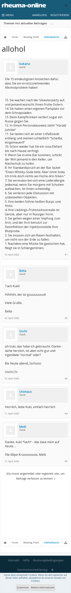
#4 (66, 413)
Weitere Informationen (43, 587)
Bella (22, 271)
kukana (24, 64)
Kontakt (13, 560)
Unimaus (25, 392)
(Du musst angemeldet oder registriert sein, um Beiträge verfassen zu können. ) (35, 476)
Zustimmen (23, 587)
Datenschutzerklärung (32, 570)
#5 (66, 461)
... (52, 23)
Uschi (23, 331)
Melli (22, 427)
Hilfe (26, 560)
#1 (66, 254)
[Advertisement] (35, 509)
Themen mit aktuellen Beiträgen (25, 23)
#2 (66, 318)
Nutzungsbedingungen (48, 560)
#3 (66, 378)
